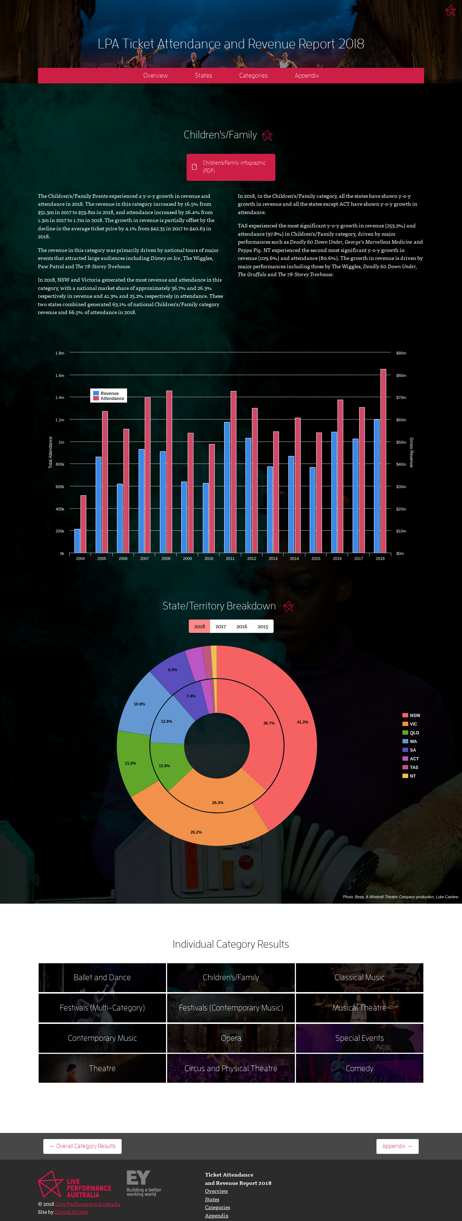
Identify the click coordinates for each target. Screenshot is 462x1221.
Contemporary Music (102, 1038)
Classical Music (360, 977)
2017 (220, 625)
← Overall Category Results (82, 1146)
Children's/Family (231, 977)
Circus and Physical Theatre (231, 1068)
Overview (155, 75)
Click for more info (267, 135)
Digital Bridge (71, 1211)
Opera (231, 1038)
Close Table (289, 606)
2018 (199, 625)
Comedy (360, 1068)
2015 (263, 625)
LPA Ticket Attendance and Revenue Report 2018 (231, 44)
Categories (253, 75)
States (203, 75)
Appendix (307, 75)
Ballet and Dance (102, 977)
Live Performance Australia (451, 10)
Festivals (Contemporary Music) (231, 1008)
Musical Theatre (359, 1008)
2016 (241, 625)
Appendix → (397, 1146)
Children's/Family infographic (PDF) (234, 167)
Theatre (102, 1068)
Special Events (359, 1038)
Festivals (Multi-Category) (102, 1008)
